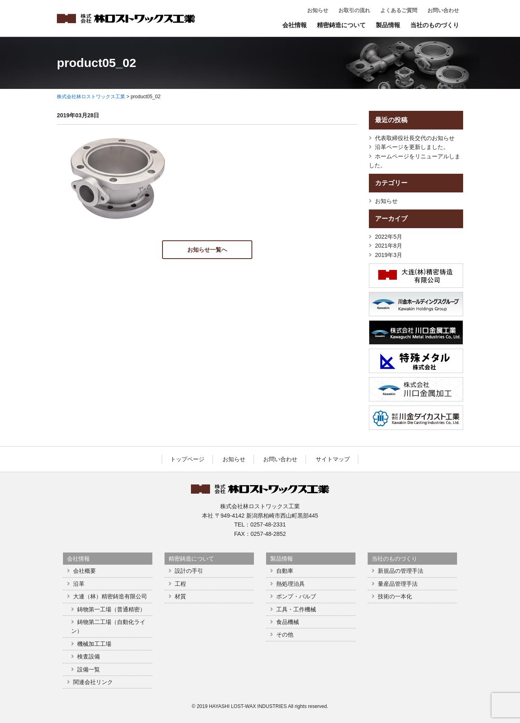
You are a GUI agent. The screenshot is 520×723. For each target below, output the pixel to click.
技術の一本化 (395, 596)
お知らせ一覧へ (207, 249)
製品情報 (388, 25)
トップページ (187, 459)
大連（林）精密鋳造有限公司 (110, 596)
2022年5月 (388, 236)
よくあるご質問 (398, 10)
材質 (180, 596)
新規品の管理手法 (400, 571)
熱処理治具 (290, 584)
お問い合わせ (443, 10)
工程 (180, 584)
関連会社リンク (93, 682)
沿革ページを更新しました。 (412, 147)
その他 (284, 634)
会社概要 (84, 571)
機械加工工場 (94, 644)
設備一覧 (88, 669)
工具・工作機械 (296, 609)
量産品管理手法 (398, 584)
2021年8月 (388, 245)
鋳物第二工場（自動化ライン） (108, 626)
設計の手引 (189, 571)
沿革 (78, 584)
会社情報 (294, 25)
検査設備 (88, 656)
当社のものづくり (434, 25)
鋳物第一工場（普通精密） (111, 609)
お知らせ (317, 10)
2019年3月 (388, 255)
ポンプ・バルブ (296, 596)
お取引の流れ (354, 10)
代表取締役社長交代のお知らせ (415, 138)
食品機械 (287, 622)
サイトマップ (333, 459)
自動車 (284, 571)
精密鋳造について (341, 25)
